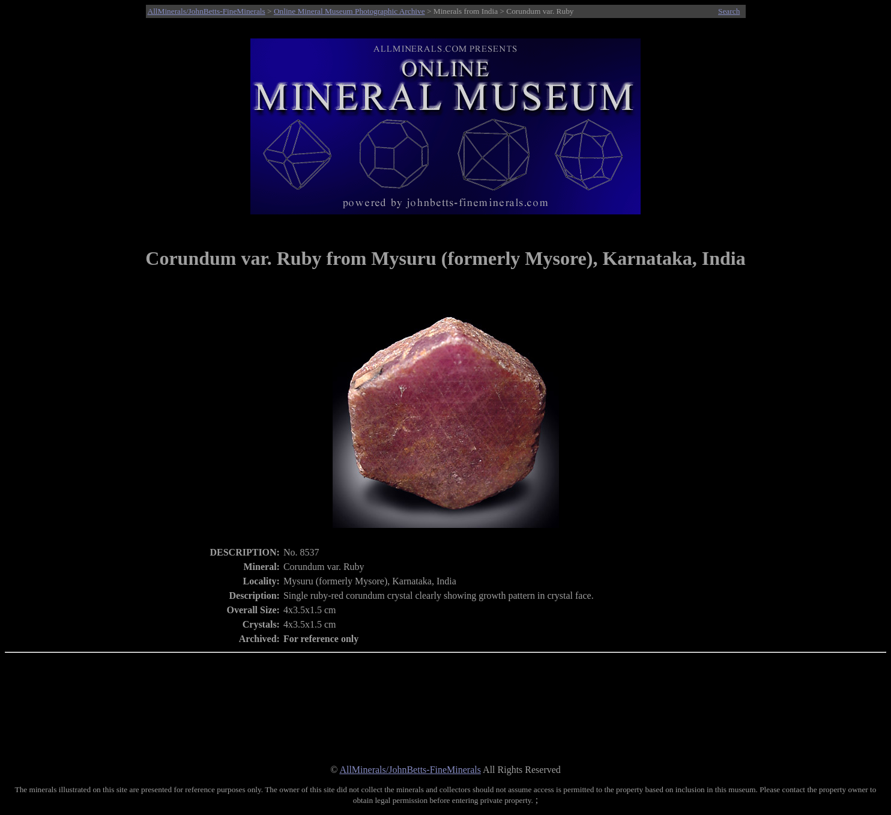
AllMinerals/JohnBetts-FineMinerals (206, 11)
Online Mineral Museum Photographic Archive (349, 11)
